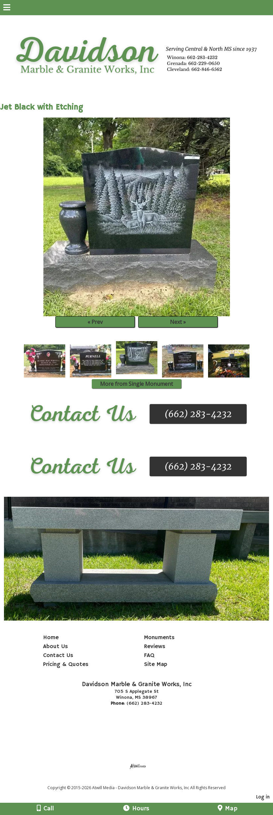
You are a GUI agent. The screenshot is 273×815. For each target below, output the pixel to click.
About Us (55, 646)
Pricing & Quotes (65, 664)
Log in (263, 797)
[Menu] (6, 8)
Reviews (154, 646)
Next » (178, 322)
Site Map (155, 664)
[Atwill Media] (142, 780)
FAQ (149, 655)
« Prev (95, 322)
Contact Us (58, 655)
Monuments (159, 637)
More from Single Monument (136, 383)
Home (51, 637)
